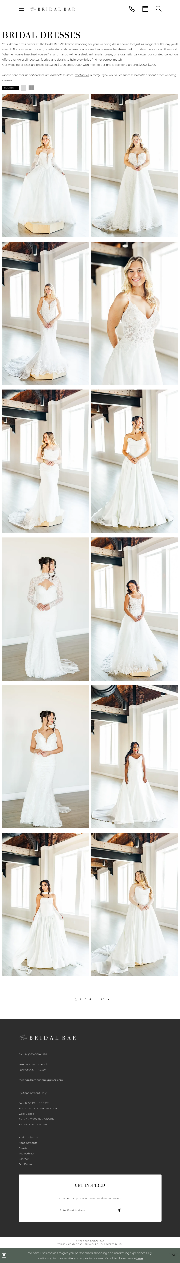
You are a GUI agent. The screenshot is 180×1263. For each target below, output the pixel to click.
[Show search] (158, 9)
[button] (21, 9)
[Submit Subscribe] (119, 1210)
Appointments (28, 1142)
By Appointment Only (33, 1092)
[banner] (52, 8)
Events (23, 1148)
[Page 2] (81, 999)
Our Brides (25, 1164)
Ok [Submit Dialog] (174, 1255)
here (139, 1258)
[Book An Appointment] (145, 9)
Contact (24, 1158)
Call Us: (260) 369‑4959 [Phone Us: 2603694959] (33, 1054)
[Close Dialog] (4, 1255)
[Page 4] (90, 999)
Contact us (82, 75)
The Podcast (26, 1153)
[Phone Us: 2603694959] (132, 9)
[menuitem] (21, 9)
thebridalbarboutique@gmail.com (41, 1079)
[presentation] (45, 165)
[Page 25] (103, 999)
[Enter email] (90, 1210)
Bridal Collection (29, 1137)
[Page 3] (86, 999)
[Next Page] (108, 999)
